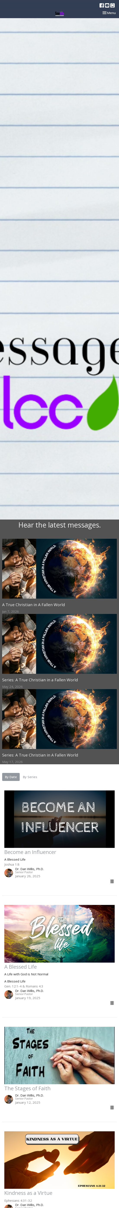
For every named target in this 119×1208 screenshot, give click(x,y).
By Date (11, 777)
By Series (30, 777)
